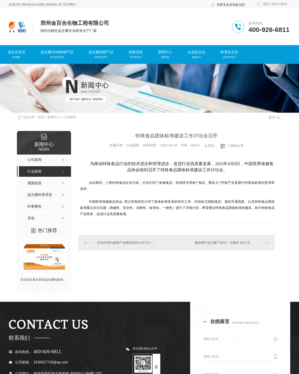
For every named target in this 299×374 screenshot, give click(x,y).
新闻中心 (165, 52)
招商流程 (136, 52)
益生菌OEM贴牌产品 (57, 52)
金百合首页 (16, 52)
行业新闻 (69, 117)
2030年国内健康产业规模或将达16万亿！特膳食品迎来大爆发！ (127, 242)
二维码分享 (235, 145)
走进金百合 (196, 52)
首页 (41, 117)
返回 (274, 117)
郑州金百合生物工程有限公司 (42, 4)
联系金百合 (229, 52)
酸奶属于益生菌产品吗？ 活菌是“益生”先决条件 (227, 242)
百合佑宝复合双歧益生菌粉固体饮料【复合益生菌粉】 (44, 279)
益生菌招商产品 (101, 52)
